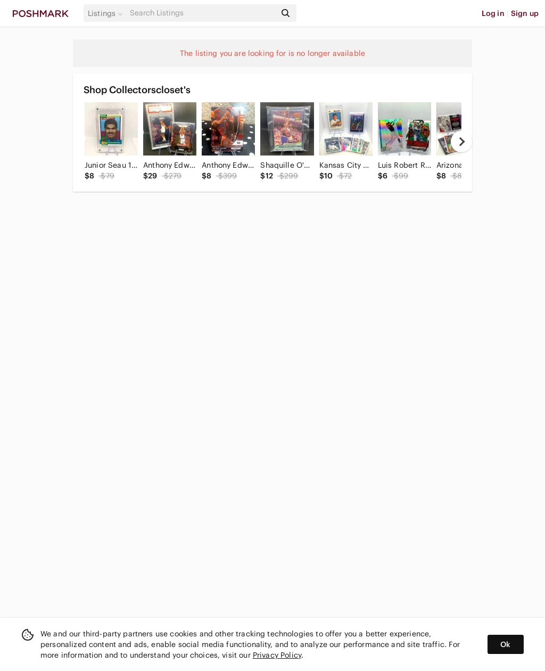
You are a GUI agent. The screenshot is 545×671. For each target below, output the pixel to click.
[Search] (201, 13)
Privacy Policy (277, 655)
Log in (493, 13)
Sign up (525, 13)
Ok (505, 644)
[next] (461, 141)
